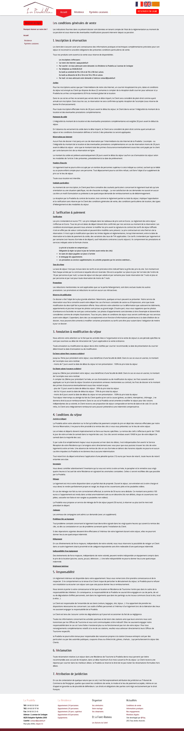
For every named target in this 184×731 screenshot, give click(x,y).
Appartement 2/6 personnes (68, 708)
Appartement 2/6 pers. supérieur (70, 711)
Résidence (79, 12)
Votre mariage (97, 708)
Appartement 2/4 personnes (68, 705)
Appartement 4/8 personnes (68, 714)
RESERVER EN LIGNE (147, 11)
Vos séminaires (97, 705)
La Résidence (64, 700)
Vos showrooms (98, 711)
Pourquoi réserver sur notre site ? (35, 29)
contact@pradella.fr (37, 721)
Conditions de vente (133, 705)
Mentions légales (132, 714)
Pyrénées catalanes (98, 12)
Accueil (63, 12)
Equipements (62, 717)
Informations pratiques (134, 708)
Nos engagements (133, 711)
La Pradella (29, 700)
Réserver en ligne (33, 23)
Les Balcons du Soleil (100, 723)
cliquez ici (39, 724)
